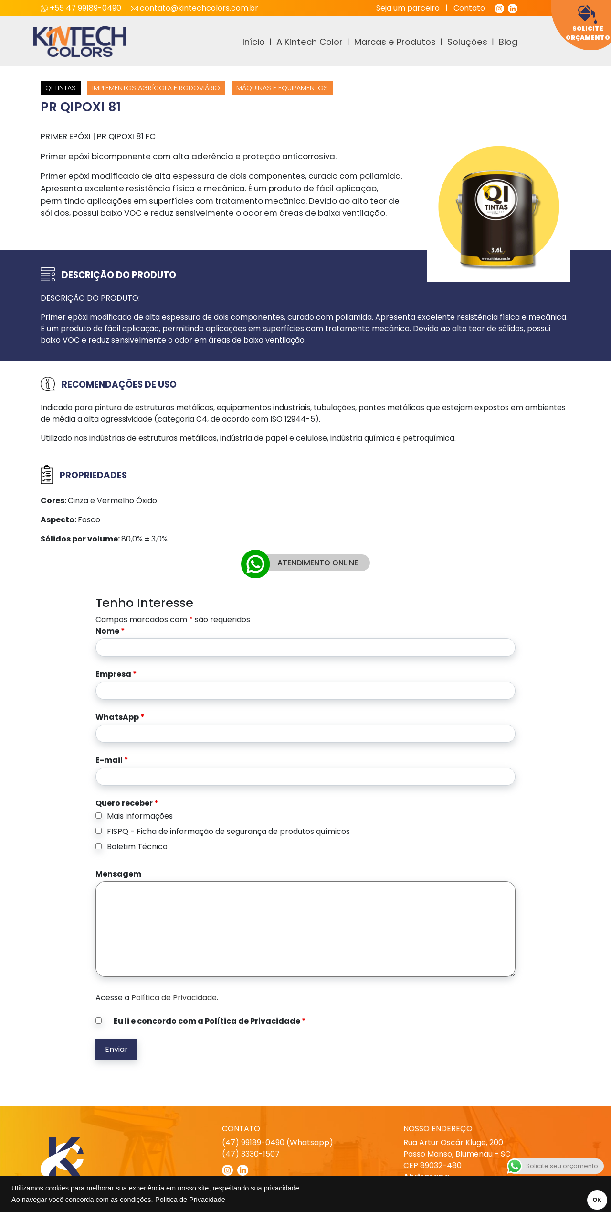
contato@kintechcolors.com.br (194, 7)
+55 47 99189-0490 (82, 7)
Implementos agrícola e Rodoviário (156, 88)
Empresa (116, 674)
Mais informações (140, 816)
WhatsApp (120, 717)
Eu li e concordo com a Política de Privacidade (210, 1021)
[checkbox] (98, 815)
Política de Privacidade (174, 997)
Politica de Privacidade (190, 1199)
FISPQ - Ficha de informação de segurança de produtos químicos (228, 831)
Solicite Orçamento (588, 23)
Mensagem (118, 873)
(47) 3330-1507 (251, 1153)
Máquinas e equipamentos (282, 88)
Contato (469, 7)
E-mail (111, 760)
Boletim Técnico (137, 846)
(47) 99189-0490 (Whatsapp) (277, 1142)
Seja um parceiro (408, 7)
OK (590, 1200)
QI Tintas (60, 88)
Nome (110, 631)
